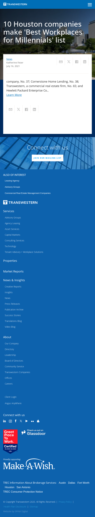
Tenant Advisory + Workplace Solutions (24, 251)
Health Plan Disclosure (15, 506)
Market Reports (13, 271)
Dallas (71, 482)
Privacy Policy (65, 501)
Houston (9, 487)
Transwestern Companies (17, 372)
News (9, 59)
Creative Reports (13, 286)
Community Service (14, 366)
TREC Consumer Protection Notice (23, 491)
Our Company (12, 343)
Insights (9, 292)
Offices (8, 377)
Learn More (14, 95)
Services (8, 211)
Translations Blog (13, 321)
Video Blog (10, 326)
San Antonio (23, 487)
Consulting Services (14, 240)
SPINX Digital (21, 511)
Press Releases (12, 303)
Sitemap (34, 506)
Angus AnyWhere (13, 403)
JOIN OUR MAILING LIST (47, 158)
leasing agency (12, 181)
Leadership (10, 354)
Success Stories (13, 315)
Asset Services (12, 229)
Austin (62, 482)
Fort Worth (83, 482)
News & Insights (14, 280)
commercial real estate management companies (28, 193)
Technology (10, 246)
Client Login (10, 396)
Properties (10, 261)
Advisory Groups (12, 187)
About (7, 337)
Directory (9, 349)
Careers (9, 383)
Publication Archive (14, 309)
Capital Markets (12, 234)
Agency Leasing (12, 223)
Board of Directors (14, 360)
